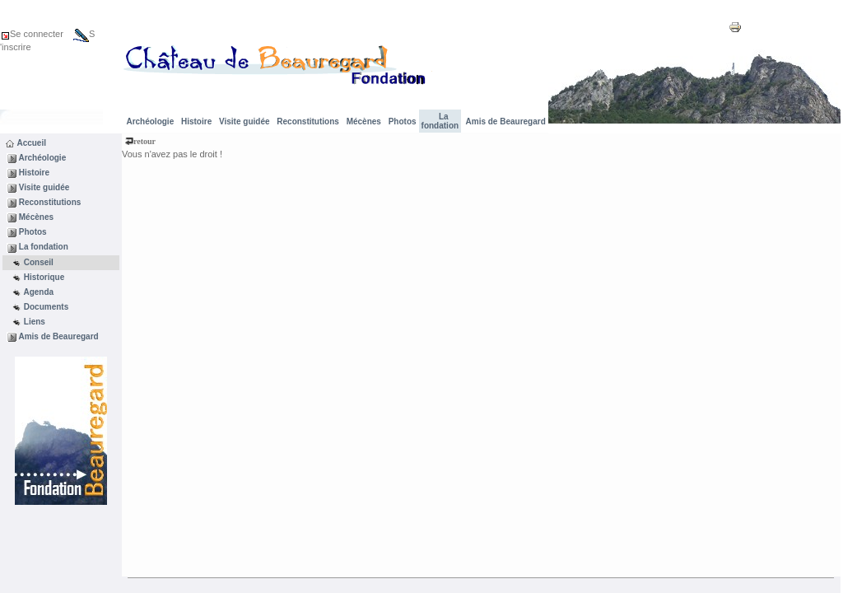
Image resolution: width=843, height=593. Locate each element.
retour (140, 141)
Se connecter (31, 34)
